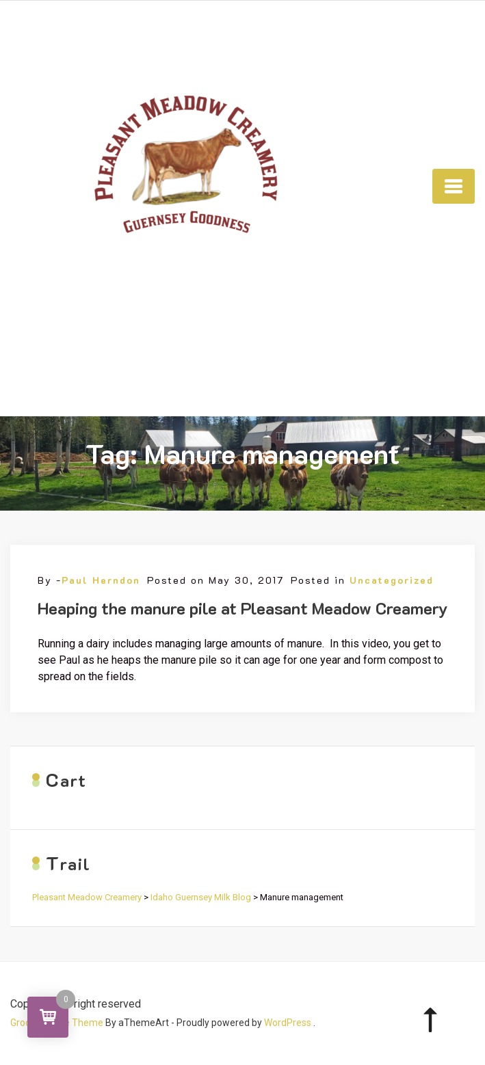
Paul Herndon (101, 580)
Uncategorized (392, 580)
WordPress (287, 1022)
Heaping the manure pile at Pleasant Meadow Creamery (243, 608)
